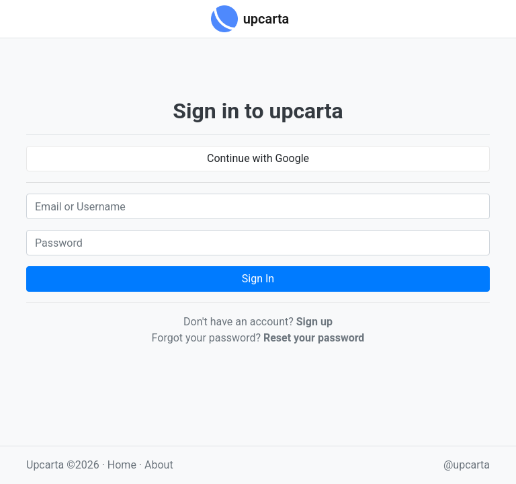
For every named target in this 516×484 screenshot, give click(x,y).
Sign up (314, 321)
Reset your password (313, 337)
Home (122, 464)
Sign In (258, 278)
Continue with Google (258, 158)
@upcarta (466, 464)
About (158, 464)
